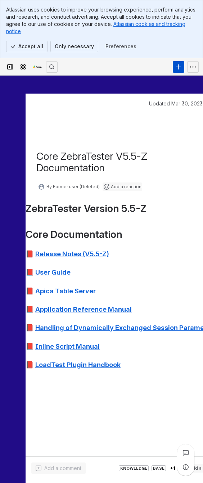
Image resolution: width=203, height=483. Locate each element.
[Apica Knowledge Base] (37, 67)
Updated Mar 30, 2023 (176, 103)
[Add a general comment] (58, 468)
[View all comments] (185, 453)
